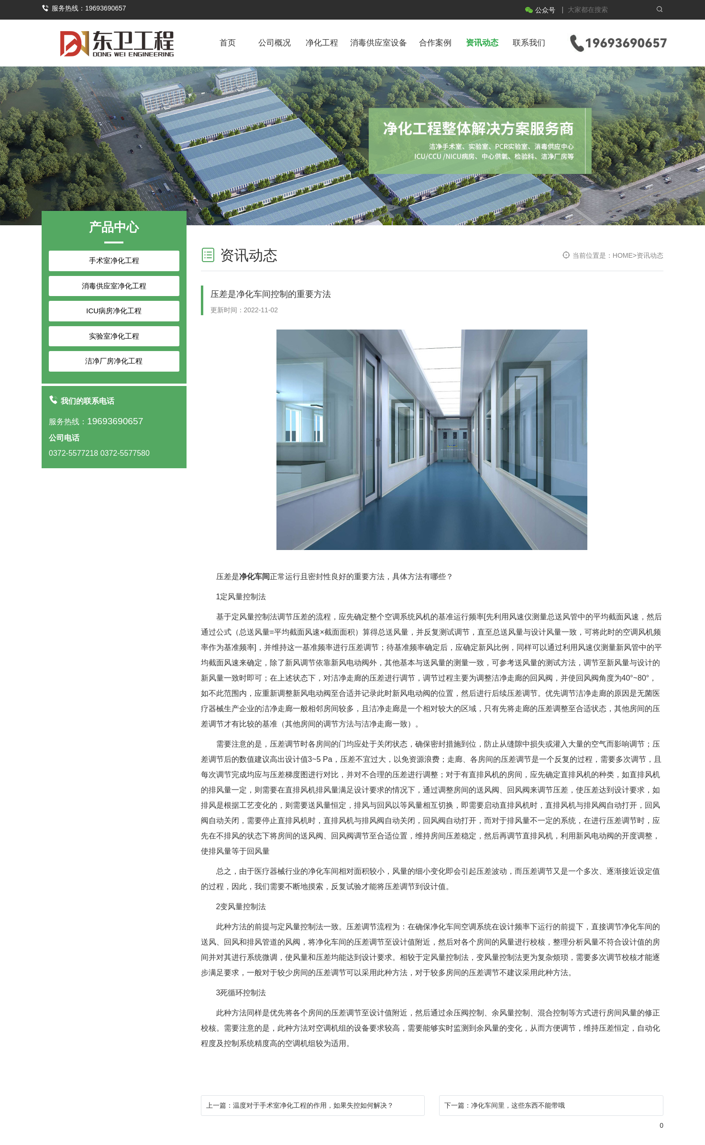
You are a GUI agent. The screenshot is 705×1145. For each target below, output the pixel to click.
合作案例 (435, 42)
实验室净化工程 (114, 336)
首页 (228, 42)
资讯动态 (482, 42)
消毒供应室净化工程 (114, 286)
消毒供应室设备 (378, 42)
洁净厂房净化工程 (114, 361)
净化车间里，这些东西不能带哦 (518, 1105)
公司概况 (274, 42)
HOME (623, 255)
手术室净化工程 (114, 260)
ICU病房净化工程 (114, 311)
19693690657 (115, 421)
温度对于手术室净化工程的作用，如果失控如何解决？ (313, 1105)
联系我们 (529, 42)
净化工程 (322, 42)
